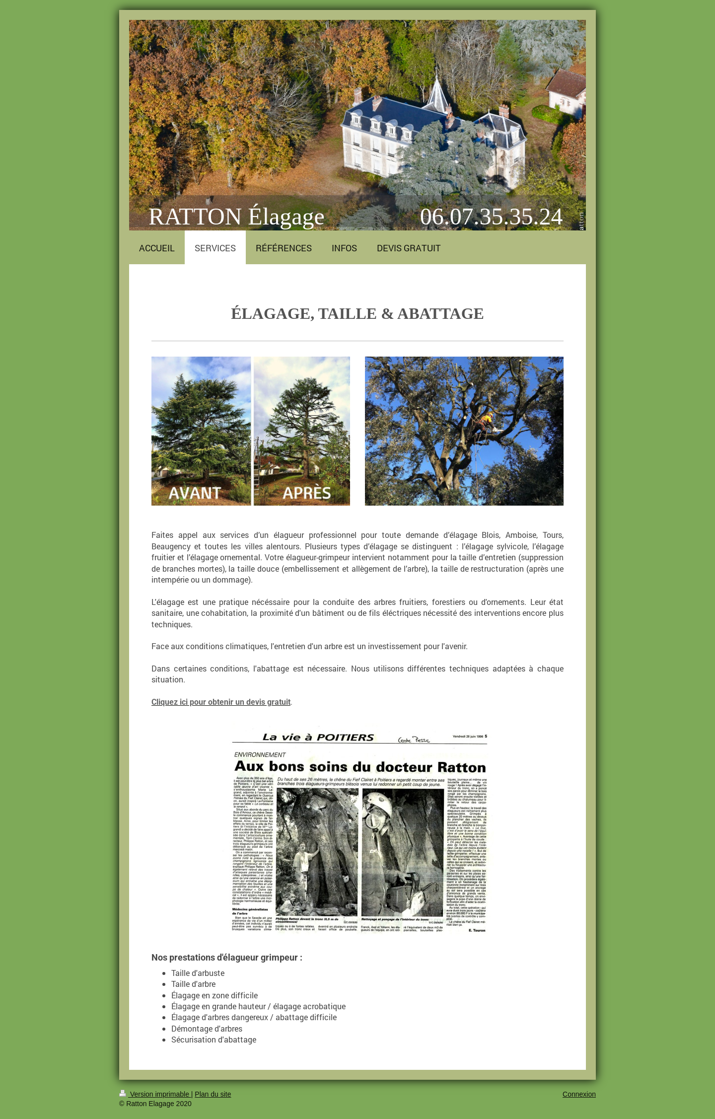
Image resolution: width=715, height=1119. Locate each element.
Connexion (579, 1094)
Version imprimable (155, 1094)
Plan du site (213, 1094)
